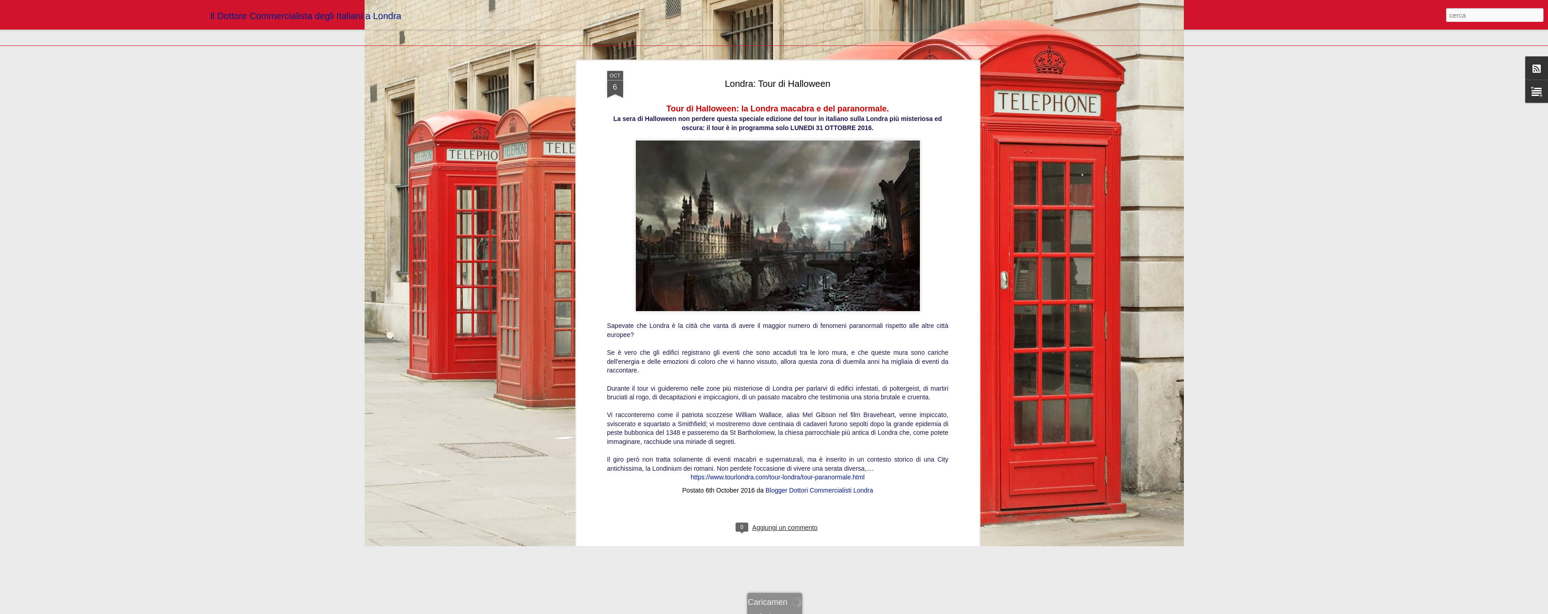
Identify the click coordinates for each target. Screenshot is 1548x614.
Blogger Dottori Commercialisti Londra (819, 200)
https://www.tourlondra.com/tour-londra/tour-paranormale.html (777, 187)
